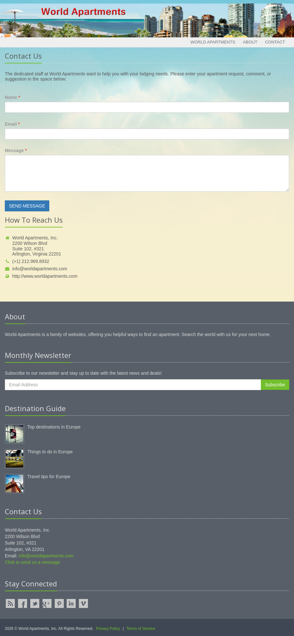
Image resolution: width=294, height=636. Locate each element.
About (250, 42)
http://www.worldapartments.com (41, 276)
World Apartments (212, 42)
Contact (275, 42)
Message (16, 150)
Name (12, 97)
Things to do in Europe (50, 451)
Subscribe (275, 384)
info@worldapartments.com (36, 268)
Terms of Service (141, 628)
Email (12, 124)
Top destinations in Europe (54, 426)
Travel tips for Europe (48, 476)
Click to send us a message (32, 562)
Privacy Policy (108, 628)
